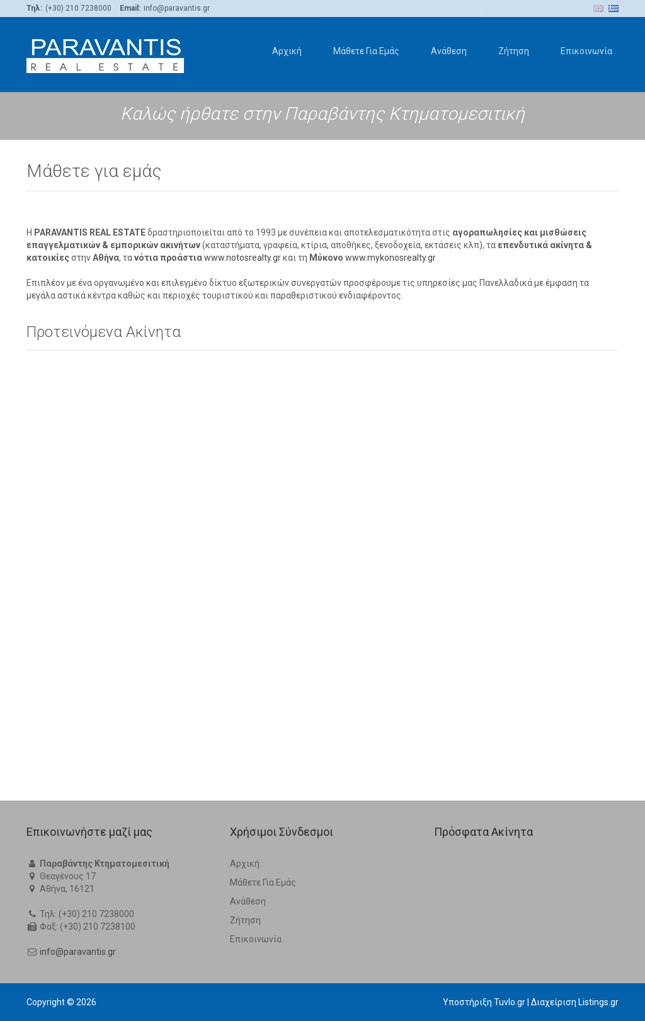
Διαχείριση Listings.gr (575, 1002)
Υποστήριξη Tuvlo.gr (484, 1002)
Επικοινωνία (586, 51)
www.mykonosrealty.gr (390, 667)
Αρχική (287, 51)
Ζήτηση (513, 51)
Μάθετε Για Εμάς (366, 51)
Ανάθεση (449, 51)
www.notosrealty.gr (242, 667)
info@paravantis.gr (78, 952)
